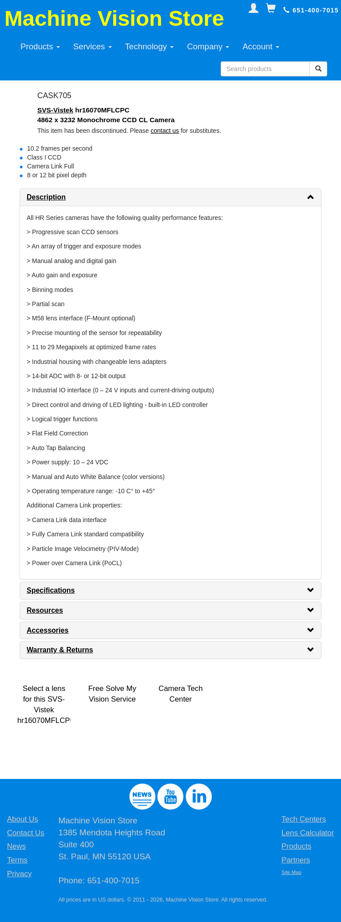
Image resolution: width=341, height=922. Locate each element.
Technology (149, 46)
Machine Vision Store (114, 18)
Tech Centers (304, 819)
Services (92, 46)
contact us (165, 130)
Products (40, 46)
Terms (17, 860)
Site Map (291, 872)
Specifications (51, 590)
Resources (45, 610)
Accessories (47, 630)
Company (208, 46)
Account (260, 46)
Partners (296, 860)
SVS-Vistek (55, 110)
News (16, 846)
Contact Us (25, 833)
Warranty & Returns (60, 650)
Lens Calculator (308, 833)
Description (46, 197)
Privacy (19, 874)
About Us (22, 819)
